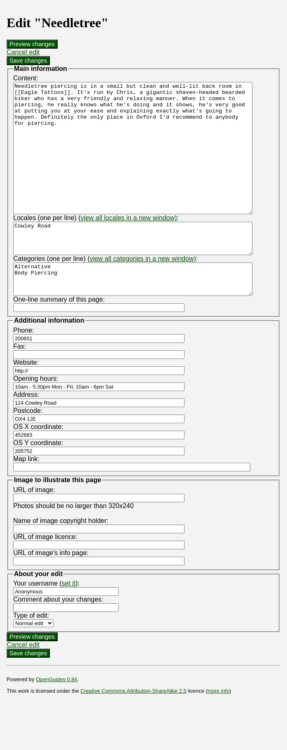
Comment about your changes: (58, 637)
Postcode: (27, 448)
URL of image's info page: (51, 591)
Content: (25, 78)
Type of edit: (31, 653)
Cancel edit (23, 52)
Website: (26, 400)
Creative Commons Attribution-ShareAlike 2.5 (133, 729)
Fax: (19, 384)
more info (218, 729)
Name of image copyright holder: (60, 558)
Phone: (23, 368)
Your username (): (46, 621)
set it (69, 621)
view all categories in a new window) (143, 290)
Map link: (26, 497)
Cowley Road (147, 267)
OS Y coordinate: (38, 481)
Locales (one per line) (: (96, 243)
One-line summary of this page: (59, 337)
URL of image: (34, 528)
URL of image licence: (45, 575)
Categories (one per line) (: (105, 290)
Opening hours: (35, 416)
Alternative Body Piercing (147, 314)
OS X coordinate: (38, 465)
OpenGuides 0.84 (56, 718)
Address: (26, 432)
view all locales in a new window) (129, 243)
